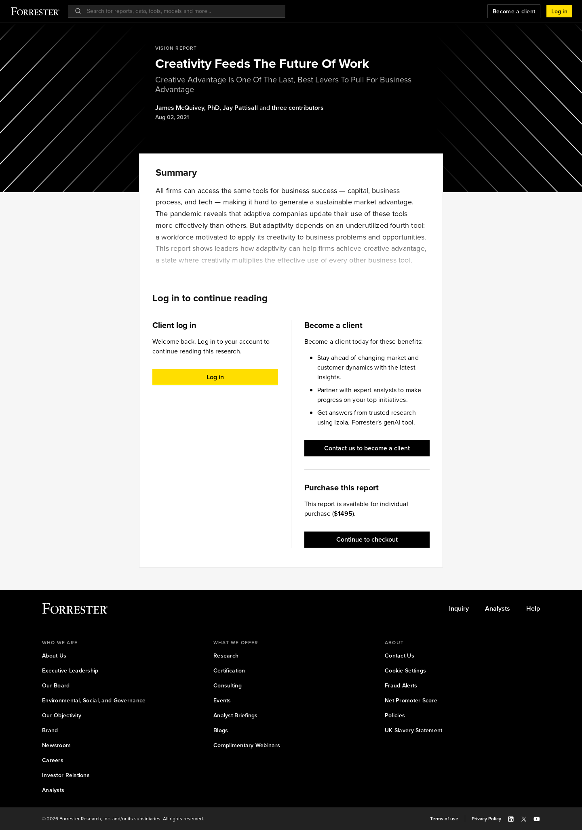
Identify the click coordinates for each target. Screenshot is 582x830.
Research (225, 655)
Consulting (227, 685)
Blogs (220, 730)
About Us (54, 655)
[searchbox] (181, 11)
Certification (229, 670)
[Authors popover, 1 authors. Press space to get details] (240, 108)
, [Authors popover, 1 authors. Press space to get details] (189, 108)
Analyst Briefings (235, 715)
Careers (52, 760)
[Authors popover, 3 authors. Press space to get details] (291, 108)
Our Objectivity (61, 715)
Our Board (56, 685)
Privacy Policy (486, 818)
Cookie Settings (405, 670)
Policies (395, 715)
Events (222, 700)
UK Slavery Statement (414, 730)
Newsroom (56, 745)
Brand (50, 730)
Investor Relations (66, 775)
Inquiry (459, 609)
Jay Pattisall (240, 108)
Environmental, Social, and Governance (94, 700)
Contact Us (399, 655)
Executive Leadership (70, 670)
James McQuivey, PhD (187, 108)
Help (533, 609)
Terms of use (444, 818)
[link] (459, 609)
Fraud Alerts (401, 685)
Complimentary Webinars (246, 745)
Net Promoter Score (411, 700)
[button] (559, 11)
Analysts (497, 609)
